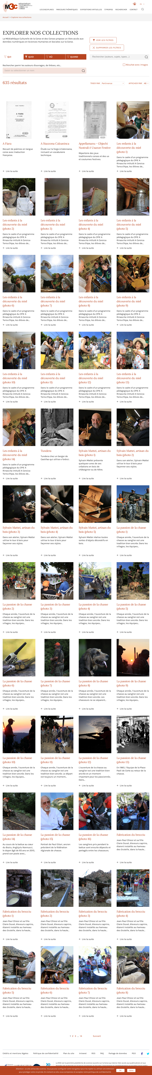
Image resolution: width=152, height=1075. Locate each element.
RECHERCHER (121, 9)
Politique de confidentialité (45, 1053)
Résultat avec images (135, 64)
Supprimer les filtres (107, 47)
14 (81, 1036)
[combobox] (116, 57)
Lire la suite (12, 171)
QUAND (72, 56)
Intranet (83, 1053)
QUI (7, 56)
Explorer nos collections (21, 17)
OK (120, 1070)
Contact (133, 9)
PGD (134, 1053)
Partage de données (118, 1053)
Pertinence (107, 83)
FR (141, 4)
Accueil (6, 17)
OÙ (49, 56)
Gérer (131, 1070)
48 (145, 83)
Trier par (95, 83)
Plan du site (68, 1053)
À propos (108, 9)
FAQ (102, 1053)
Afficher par (135, 83)
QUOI (29, 56)
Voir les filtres (103, 40)
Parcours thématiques (67, 9)
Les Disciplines (47, 9)
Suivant (97, 1036)
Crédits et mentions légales (15, 1053)
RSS (93, 1053)
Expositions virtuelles (91, 9)
